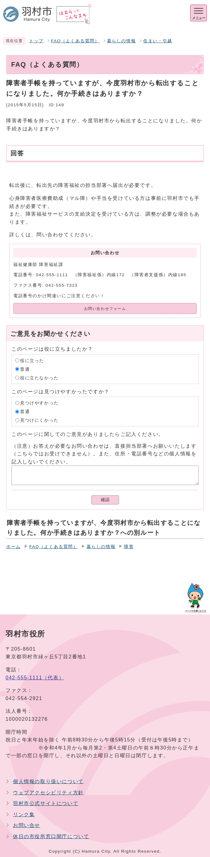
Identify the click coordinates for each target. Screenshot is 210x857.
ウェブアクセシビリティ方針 (48, 792)
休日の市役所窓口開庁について (51, 836)
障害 (129, 546)
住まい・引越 (157, 41)
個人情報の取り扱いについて (48, 781)
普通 (25, 369)
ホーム (13, 546)
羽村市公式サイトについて (45, 803)
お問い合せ (26, 825)
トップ (36, 41)
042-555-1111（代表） (35, 677)
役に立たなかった (39, 377)
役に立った (32, 360)
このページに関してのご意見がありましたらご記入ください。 (87, 434)
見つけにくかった (39, 420)
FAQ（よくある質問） (75, 41)
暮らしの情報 (121, 41)
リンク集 (24, 814)
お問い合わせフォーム (105, 308)
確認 (105, 499)
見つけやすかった (39, 403)
